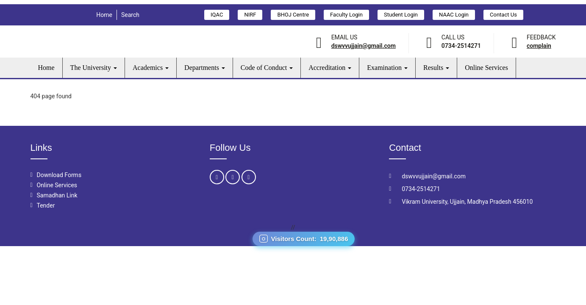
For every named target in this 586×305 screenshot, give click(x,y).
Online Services (486, 67)
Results (436, 67)
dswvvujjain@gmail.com (363, 45)
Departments (204, 67)
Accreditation (329, 67)
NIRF (250, 14)
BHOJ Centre (293, 14)
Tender (46, 205)
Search (130, 14)
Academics (151, 67)
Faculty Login (346, 14)
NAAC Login (454, 14)
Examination (387, 67)
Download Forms (59, 175)
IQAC (217, 14)
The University (93, 67)
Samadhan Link (57, 195)
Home (104, 14)
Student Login (401, 14)
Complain (539, 45)
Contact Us (503, 14)
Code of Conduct (267, 67)
